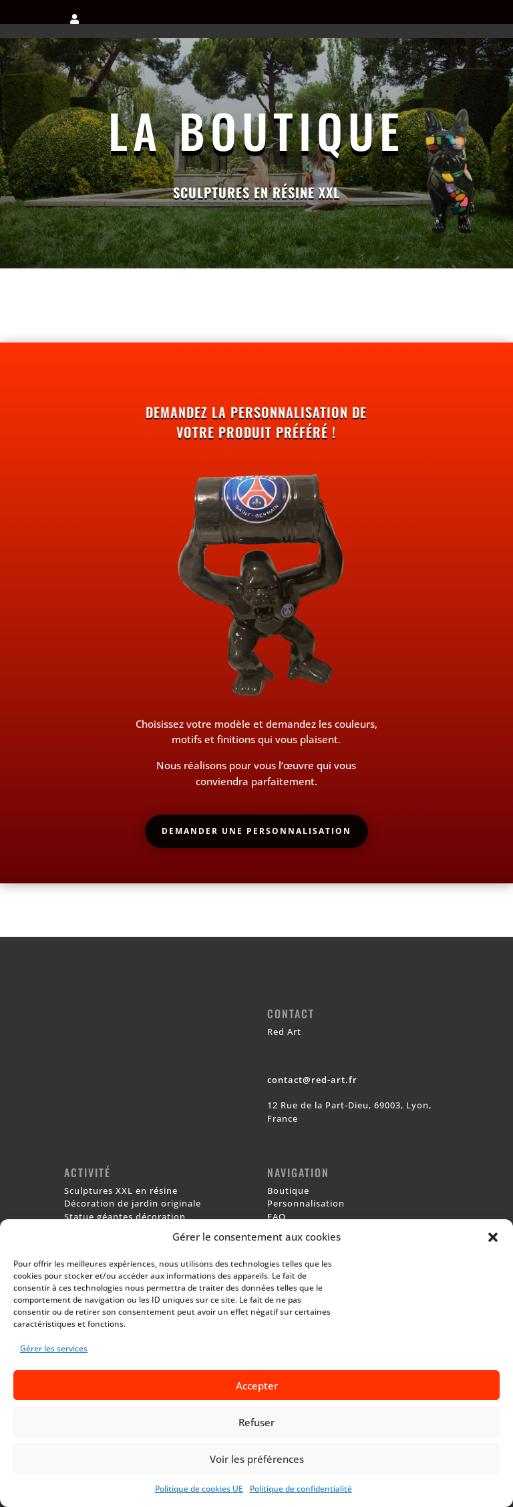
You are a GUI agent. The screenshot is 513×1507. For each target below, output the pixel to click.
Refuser (256, 1422)
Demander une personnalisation (256, 831)
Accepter (257, 1385)
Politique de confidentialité (301, 1488)
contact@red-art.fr (312, 1080)
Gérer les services (54, 1348)
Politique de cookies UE (199, 1488)
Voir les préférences (257, 1459)
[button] (493, 1237)
